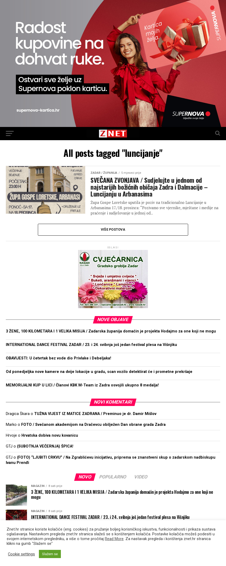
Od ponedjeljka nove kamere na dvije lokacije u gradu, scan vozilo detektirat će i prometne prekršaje (99, 371)
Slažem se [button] (50, 554)
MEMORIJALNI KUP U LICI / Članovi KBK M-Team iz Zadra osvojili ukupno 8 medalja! (82, 385)
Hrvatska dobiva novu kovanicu (49, 435)
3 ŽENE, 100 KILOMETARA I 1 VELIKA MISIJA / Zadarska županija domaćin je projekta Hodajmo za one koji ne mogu (111, 331)
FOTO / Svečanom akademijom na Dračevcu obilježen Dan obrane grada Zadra (93, 424)
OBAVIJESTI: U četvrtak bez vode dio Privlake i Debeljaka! (58, 358)
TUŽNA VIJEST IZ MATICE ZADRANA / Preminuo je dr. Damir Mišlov (95, 414)
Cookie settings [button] (21, 554)
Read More (114, 538)
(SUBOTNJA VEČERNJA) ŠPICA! (45, 446)
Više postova (113, 229)
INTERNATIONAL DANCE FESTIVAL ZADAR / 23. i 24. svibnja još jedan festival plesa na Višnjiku (91, 345)
